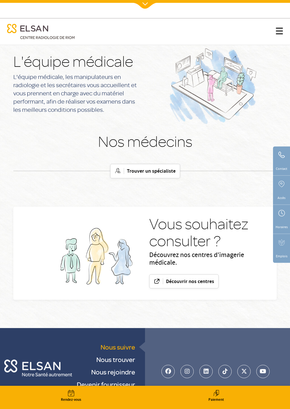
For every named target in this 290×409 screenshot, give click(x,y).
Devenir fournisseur (106, 384)
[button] (279, 32)
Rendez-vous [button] (71, 396)
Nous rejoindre (113, 371)
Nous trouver (115, 359)
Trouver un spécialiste (151, 171)
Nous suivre (118, 346)
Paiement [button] (216, 396)
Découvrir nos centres (190, 282)
